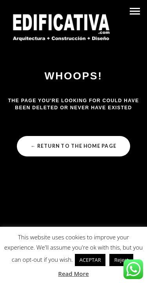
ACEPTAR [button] (90, 259)
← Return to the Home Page (73, 146)
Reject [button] (121, 259)
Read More (73, 273)
